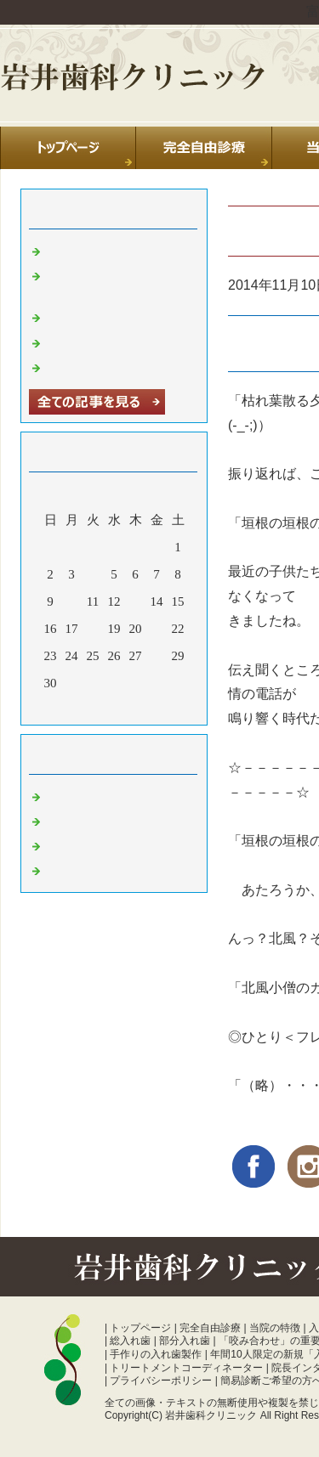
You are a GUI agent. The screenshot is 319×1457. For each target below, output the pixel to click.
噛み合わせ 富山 (92, 869)
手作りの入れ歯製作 (156, 1354)
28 (157, 656)
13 (135, 601)
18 (93, 628)
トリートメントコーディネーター (186, 1368)
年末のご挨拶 (84, 341)
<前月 (82, 707)
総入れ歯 (130, 1341)
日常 (58, 795)
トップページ (140, 1328)
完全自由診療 (210, 1328)
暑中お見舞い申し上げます (122, 366)
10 (72, 601)
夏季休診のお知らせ (103, 250)
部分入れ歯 (184, 1341)
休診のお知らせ (90, 316)
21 (157, 628)
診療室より (78, 820)
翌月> (146, 707)
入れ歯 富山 (79, 844)
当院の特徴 (274, 1328)
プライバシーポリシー (161, 1380)
